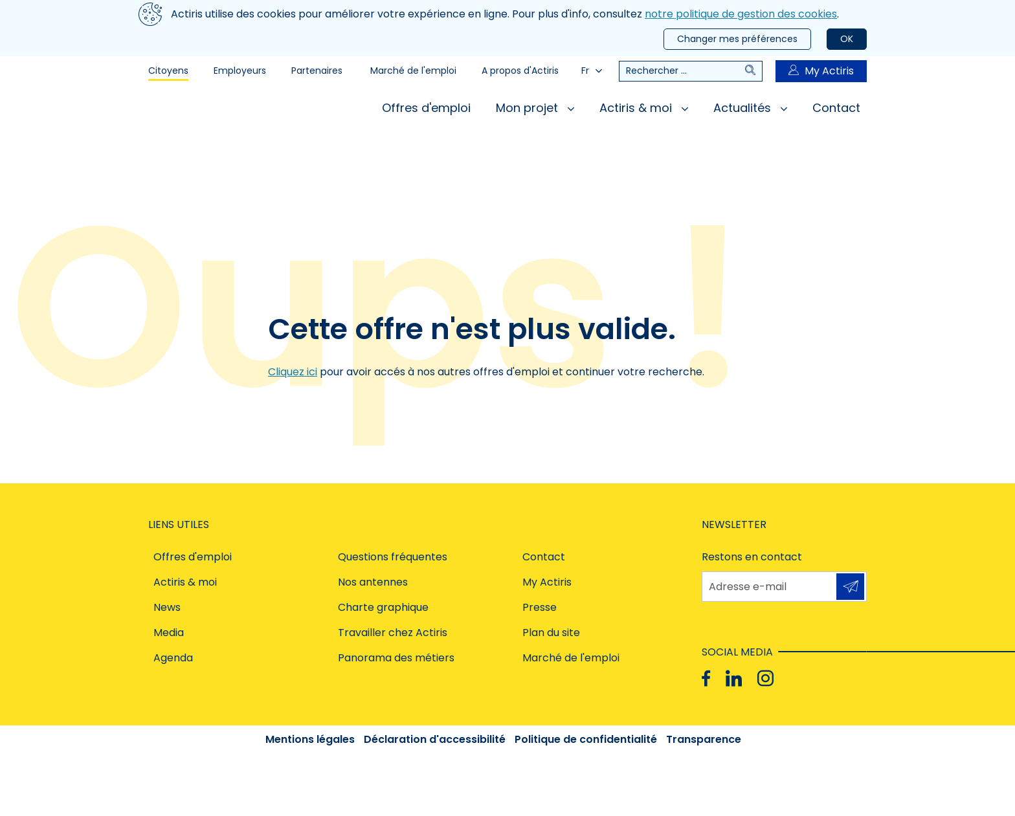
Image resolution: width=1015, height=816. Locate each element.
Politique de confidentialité (586, 739)
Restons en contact (752, 556)
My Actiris (821, 70)
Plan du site (551, 632)
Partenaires (316, 70)
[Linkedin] (734, 678)
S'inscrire (850, 586)
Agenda (173, 657)
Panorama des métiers (396, 657)
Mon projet (535, 108)
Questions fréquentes (392, 556)
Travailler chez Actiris (392, 632)
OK (846, 38)
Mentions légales (310, 739)
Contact (836, 108)
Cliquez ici (292, 371)
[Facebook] (706, 678)
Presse (539, 607)
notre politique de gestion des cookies (741, 13)
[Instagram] (765, 678)
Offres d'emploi (426, 108)
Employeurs (240, 70)
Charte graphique (383, 607)
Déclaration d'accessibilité (435, 739)
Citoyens (168, 70)
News (167, 607)
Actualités (750, 108)
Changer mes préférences (737, 38)
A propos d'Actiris (520, 70)
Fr (591, 70)
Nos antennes (373, 582)
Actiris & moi (643, 108)
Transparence (703, 739)
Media (168, 632)
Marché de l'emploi (413, 70)
